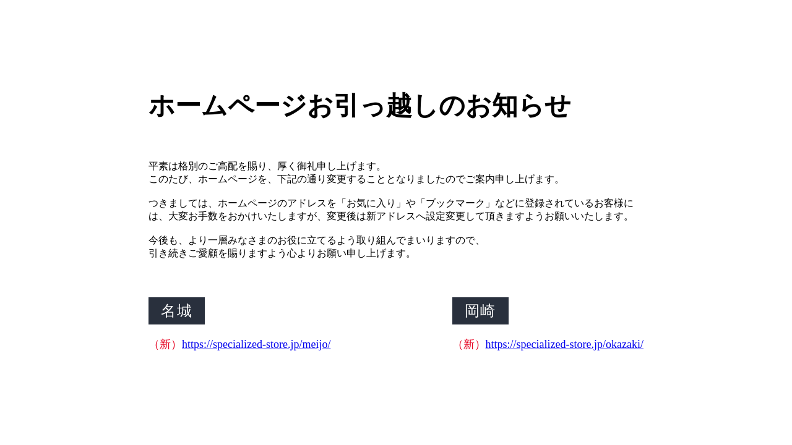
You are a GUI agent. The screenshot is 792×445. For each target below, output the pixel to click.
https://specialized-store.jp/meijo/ (256, 344)
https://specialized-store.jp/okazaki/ (565, 344)
